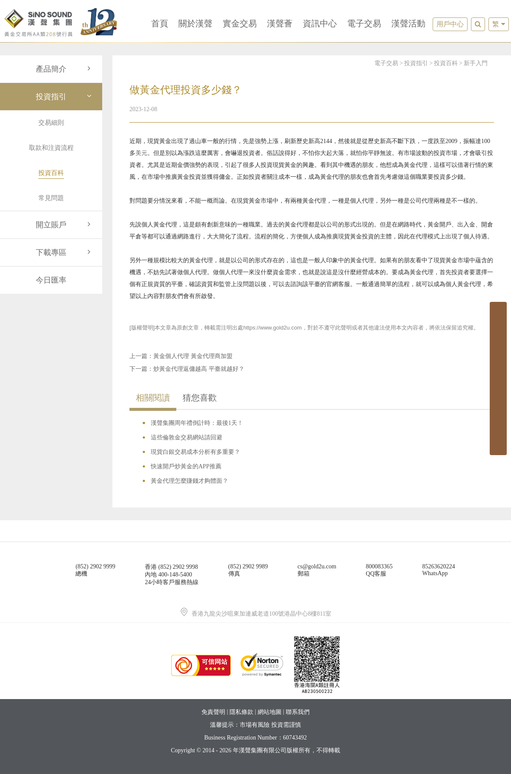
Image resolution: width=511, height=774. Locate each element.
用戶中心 (450, 24)
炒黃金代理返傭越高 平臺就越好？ (198, 369)
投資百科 (446, 63)
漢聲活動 (408, 23)
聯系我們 (298, 712)
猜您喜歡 (200, 397)
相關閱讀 (153, 397)
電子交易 (364, 23)
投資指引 (65, 96)
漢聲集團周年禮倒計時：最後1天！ (197, 423)
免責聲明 (213, 712)
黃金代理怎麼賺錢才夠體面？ (189, 481)
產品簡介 (65, 69)
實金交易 (240, 23)
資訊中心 (320, 23)
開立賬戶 (65, 225)
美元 (141, 153)
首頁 (159, 23)
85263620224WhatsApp (438, 569)
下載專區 (65, 252)
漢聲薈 (280, 23)
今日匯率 (51, 280)
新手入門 (476, 63)
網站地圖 (269, 712)
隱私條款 (241, 712)
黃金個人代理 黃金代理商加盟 (193, 356)
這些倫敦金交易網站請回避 (186, 437)
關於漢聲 (195, 23)
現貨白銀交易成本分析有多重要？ (195, 452)
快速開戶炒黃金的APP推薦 (186, 466)
